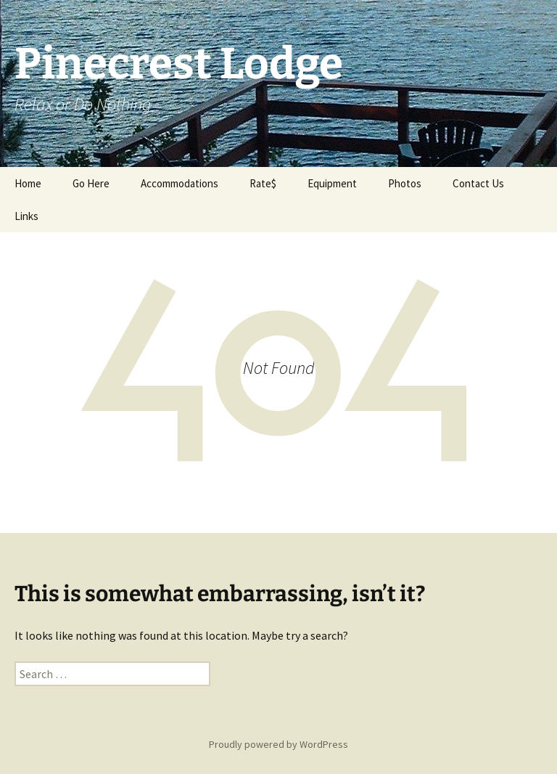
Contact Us (478, 183)
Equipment (332, 183)
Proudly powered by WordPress (278, 744)
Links (26, 216)
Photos (404, 183)
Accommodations (179, 183)
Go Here (91, 183)
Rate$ (262, 183)
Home (28, 183)
